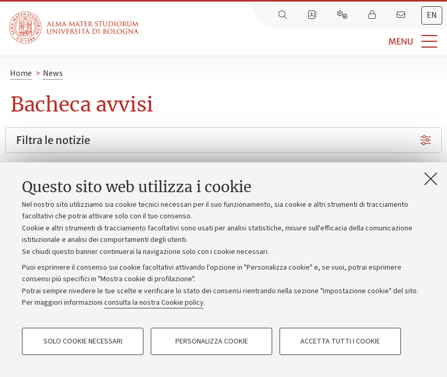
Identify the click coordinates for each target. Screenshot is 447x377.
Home (21, 73)
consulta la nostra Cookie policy (154, 302)
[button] (293, 41)
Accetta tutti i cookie (340, 341)
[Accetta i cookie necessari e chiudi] (430, 178)
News (53, 73)
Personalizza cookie (211, 341)
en (432, 15)
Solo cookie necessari (82, 341)
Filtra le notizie (53, 140)
